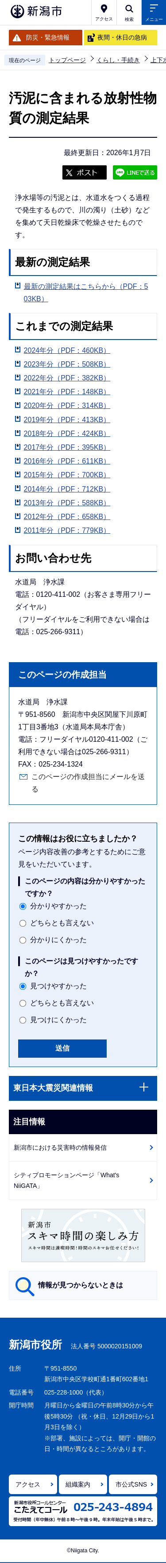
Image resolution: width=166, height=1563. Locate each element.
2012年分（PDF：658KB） (67, 516)
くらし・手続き (118, 60)
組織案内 (78, 1484)
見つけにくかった (58, 1019)
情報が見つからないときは (80, 1285)
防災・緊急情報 (47, 37)
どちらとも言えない (62, 923)
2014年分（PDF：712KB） (67, 489)
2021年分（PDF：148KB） (67, 392)
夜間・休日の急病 (122, 37)
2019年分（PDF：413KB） (67, 420)
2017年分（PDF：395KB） (67, 447)
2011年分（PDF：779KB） (67, 530)
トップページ (67, 60)
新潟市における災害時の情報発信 (60, 1147)
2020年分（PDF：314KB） (67, 405)
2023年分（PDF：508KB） (67, 364)
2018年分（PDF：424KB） (67, 433)
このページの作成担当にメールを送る (88, 783)
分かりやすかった (58, 906)
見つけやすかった (58, 986)
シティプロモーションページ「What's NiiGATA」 (66, 1180)
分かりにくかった (58, 939)
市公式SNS (131, 1484)
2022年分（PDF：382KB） (67, 378)
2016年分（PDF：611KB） (67, 461)
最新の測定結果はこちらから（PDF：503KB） (86, 293)
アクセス (27, 1484)
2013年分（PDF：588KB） (67, 503)
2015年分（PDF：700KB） (67, 475)
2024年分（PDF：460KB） (67, 350)
